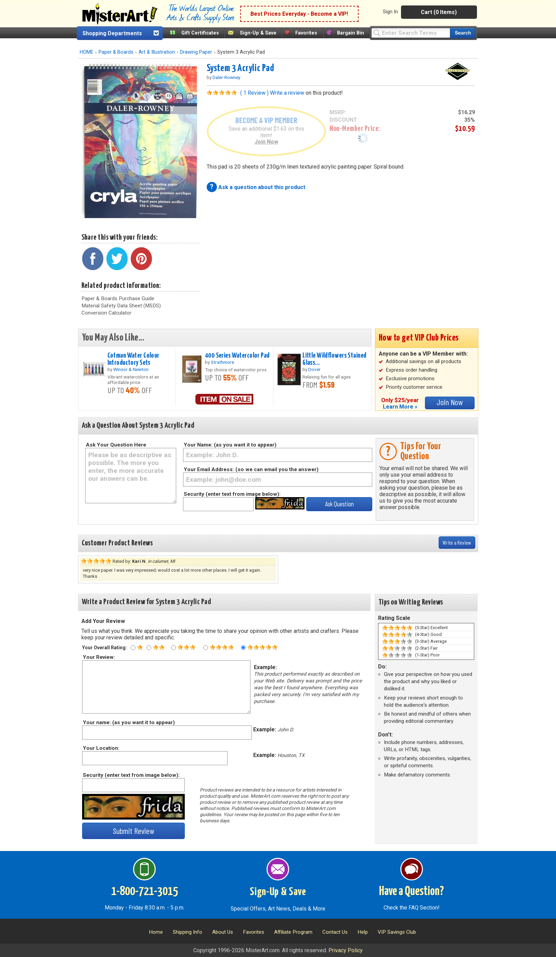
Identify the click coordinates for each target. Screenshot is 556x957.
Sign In (390, 12)
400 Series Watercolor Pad (237, 355)
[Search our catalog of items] (462, 33)
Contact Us (335, 932)
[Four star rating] (205, 647)
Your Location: (100, 748)
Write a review (287, 93)
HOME (86, 52)
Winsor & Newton (130, 369)
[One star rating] (133, 647)
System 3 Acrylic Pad (240, 68)
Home (156, 932)
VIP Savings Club (397, 932)
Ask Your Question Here (116, 445)
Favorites (306, 33)
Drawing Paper (196, 52)
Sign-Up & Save (258, 33)
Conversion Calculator (106, 313)
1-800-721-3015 (144, 892)
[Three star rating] (173, 647)
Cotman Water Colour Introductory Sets (133, 359)
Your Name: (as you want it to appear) (230, 445)
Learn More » (400, 406)
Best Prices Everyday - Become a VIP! (299, 14)
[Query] (410, 33)
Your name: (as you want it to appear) (128, 722)
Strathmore (222, 362)
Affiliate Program (293, 932)
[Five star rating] (243, 647)
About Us (222, 932)
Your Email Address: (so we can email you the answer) (251, 469)
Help (363, 932)
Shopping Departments (112, 33)
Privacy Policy (345, 950)
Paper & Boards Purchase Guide (117, 298)
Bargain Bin (350, 33)
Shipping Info (187, 932)
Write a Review (457, 542)
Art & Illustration (157, 52)
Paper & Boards (116, 52)
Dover (314, 369)
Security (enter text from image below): (232, 494)
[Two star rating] (149, 647)
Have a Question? (411, 892)
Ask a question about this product (261, 187)
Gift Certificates (200, 33)
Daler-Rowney (226, 77)
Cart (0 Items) (439, 12)
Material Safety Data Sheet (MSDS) (121, 306)
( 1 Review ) (254, 93)
